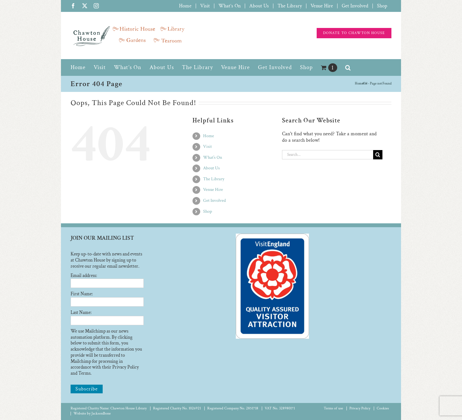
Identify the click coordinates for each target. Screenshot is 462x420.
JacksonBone (101, 413)
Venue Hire (213, 189)
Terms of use (333, 408)
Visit (207, 146)
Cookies (383, 408)
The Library (213, 179)
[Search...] (327, 154)
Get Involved (214, 200)
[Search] (377, 154)
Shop (207, 211)
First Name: (82, 294)
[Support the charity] (354, 33)
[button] (348, 67)
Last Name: (81, 312)
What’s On (212, 157)
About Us (211, 168)
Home (208, 136)
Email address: (84, 276)
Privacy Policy (359, 408)
